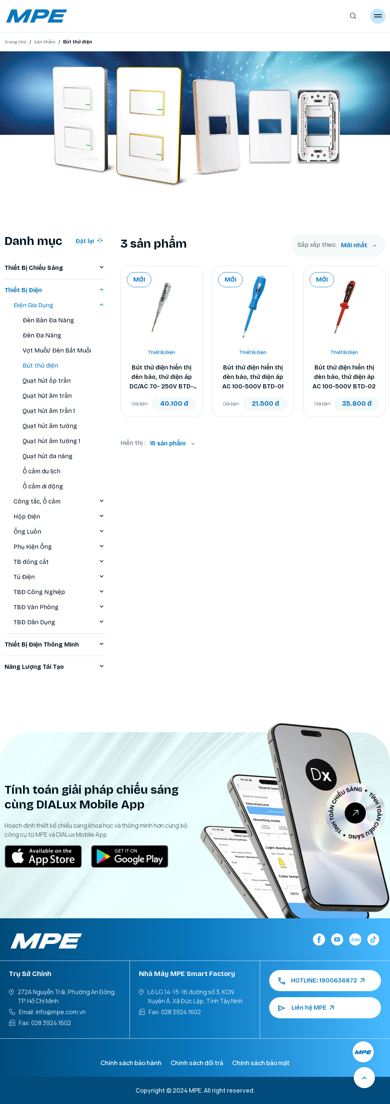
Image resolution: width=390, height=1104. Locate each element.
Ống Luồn (59, 531)
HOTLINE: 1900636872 (321, 980)
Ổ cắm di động (43, 486)
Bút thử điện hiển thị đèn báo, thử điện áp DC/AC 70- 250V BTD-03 (161, 377)
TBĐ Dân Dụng (59, 622)
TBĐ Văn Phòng (59, 607)
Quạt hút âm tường (50, 426)
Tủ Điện (59, 577)
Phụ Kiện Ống (59, 546)
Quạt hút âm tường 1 (51, 441)
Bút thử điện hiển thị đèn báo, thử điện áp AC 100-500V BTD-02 (344, 377)
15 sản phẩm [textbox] (168, 443)
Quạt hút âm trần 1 (49, 410)
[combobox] (358, 245)
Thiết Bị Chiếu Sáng (55, 268)
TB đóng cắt (59, 562)
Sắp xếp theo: (317, 245)
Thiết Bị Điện (55, 290)
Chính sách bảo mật (261, 1063)
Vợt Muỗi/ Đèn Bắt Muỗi (57, 350)
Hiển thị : (132, 443)
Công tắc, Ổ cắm (59, 501)
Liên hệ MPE (306, 1007)
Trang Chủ (15, 42)
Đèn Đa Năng (42, 335)
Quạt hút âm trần (47, 395)
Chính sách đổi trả (197, 1063)
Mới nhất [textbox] (354, 245)
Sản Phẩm (44, 42)
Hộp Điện (59, 516)
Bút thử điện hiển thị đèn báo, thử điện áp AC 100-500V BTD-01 (253, 377)
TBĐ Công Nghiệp (59, 592)
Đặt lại (89, 241)
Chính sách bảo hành (131, 1063)
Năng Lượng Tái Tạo (55, 666)
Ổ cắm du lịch (41, 471)
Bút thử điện (40, 365)
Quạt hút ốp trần (47, 380)
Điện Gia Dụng (59, 305)
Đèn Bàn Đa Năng (48, 320)
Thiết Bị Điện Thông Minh (55, 644)
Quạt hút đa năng (47, 456)
